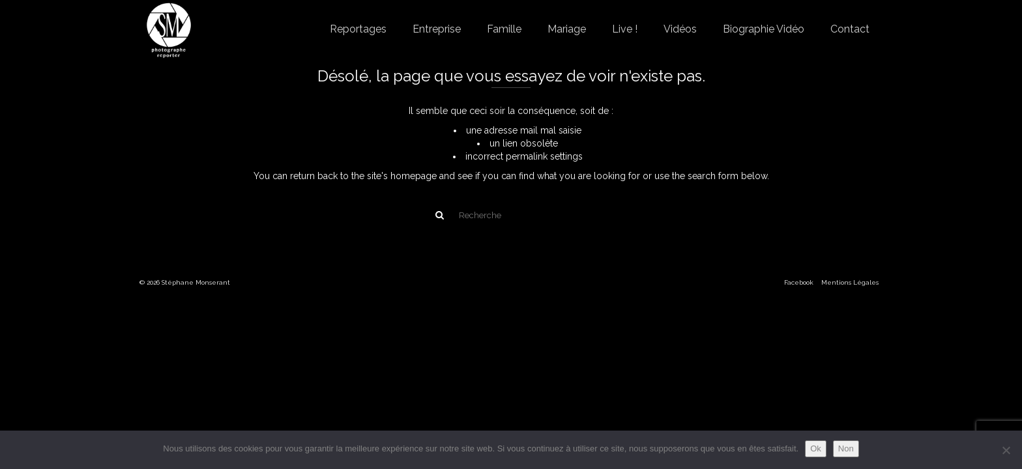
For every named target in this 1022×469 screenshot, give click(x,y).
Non (846, 448)
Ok (815, 448)
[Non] (1005, 450)
